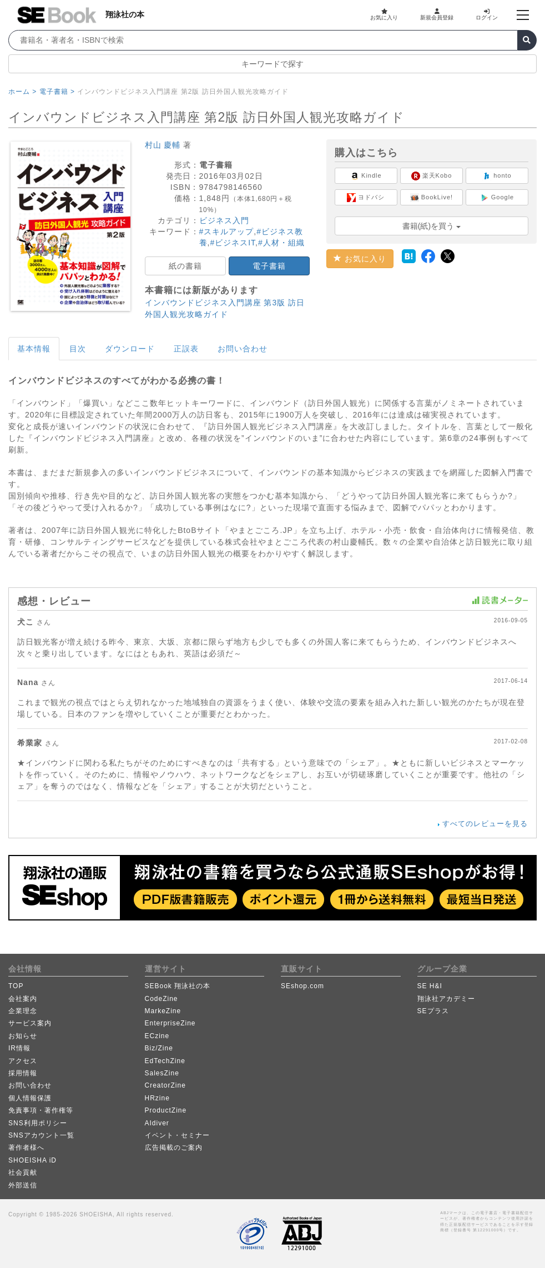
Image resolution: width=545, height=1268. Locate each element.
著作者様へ (26, 1147)
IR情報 (19, 1048)
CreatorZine (165, 1085)
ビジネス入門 (224, 220)
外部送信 (22, 1185)
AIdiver (157, 1123)
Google (497, 197)
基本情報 (34, 348)
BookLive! (431, 197)
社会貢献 (22, 1172)
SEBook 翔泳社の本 (178, 986)
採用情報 (22, 1073)
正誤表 (186, 348)
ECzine (157, 1036)
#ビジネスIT (232, 242)
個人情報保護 (30, 1098)
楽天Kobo (431, 176)
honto (497, 176)
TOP (15, 986)
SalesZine (162, 1073)
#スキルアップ (226, 231)
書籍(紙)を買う (431, 226)
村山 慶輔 (163, 144)
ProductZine (166, 1110)
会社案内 (22, 999)
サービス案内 (30, 1023)
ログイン (487, 14)
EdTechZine (165, 1061)
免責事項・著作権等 (40, 1110)
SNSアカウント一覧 (41, 1135)
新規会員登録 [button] (436, 14)
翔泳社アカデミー (446, 999)
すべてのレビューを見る (485, 823)
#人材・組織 (281, 242)
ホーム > (22, 91)
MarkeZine (163, 1011)
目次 (77, 348)
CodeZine (161, 999)
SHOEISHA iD (32, 1160)
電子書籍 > (57, 91)
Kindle (366, 176)
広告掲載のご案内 (174, 1147)
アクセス (22, 1061)
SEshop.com (302, 986)
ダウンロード (130, 348)
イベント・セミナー (177, 1135)
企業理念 (22, 1011)
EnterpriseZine (170, 1023)
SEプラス (433, 1011)
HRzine (157, 1098)
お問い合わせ (243, 348)
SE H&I (429, 986)
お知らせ (22, 1036)
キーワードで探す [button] (272, 63)
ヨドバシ (366, 197)
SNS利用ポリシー (37, 1123)
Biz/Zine (159, 1048)
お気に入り (384, 14)
